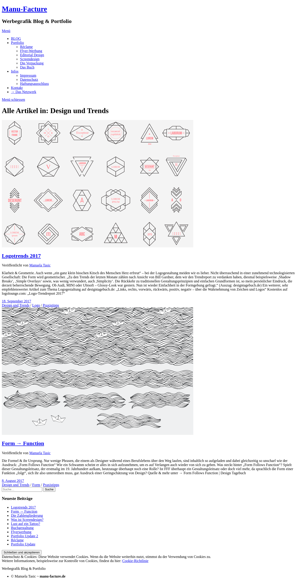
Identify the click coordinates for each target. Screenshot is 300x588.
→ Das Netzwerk (23, 92)
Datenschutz (29, 79)
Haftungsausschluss (34, 84)
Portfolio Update (23, 544)
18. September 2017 (16, 301)
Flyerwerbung (21, 532)
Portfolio (17, 43)
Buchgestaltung (22, 528)
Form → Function (23, 443)
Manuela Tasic (40, 265)
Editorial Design (32, 55)
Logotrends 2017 (21, 256)
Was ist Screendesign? (27, 520)
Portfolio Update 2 (24, 536)
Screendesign (29, 59)
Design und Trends (15, 305)
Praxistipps (51, 305)
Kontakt (17, 88)
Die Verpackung (32, 63)
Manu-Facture (24, 9)
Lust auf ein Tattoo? (25, 524)
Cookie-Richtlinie (135, 561)
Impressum (28, 75)
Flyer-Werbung (31, 51)
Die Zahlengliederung (27, 515)
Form (36, 485)
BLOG (16, 39)
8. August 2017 (13, 481)
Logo (36, 305)
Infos (14, 71)
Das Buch (27, 67)
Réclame (26, 47)
